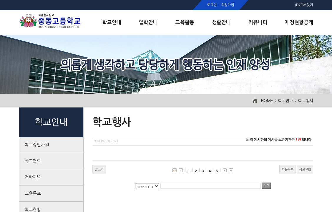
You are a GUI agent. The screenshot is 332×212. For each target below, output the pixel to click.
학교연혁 (32, 161)
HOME (267, 101)
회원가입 (227, 5)
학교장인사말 (36, 145)
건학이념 (32, 177)
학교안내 (285, 101)
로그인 (212, 5)
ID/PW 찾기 (304, 5)
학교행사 (305, 101)
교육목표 (32, 193)
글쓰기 (99, 169)
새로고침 (305, 169)
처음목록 (287, 169)
